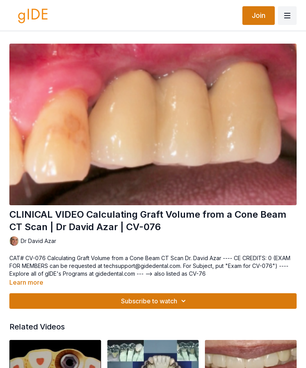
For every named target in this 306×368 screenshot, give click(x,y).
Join (258, 15)
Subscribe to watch (154, 301)
